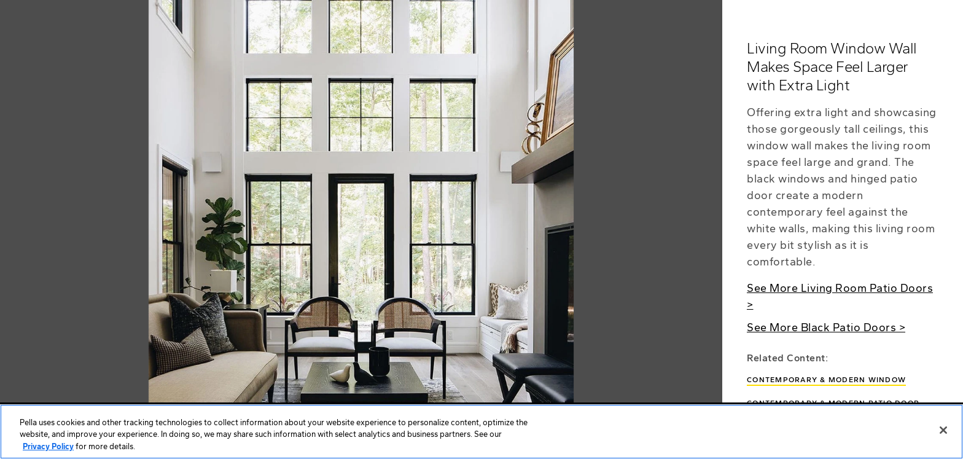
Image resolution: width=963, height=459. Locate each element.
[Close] (943, 431)
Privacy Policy (48, 448)
